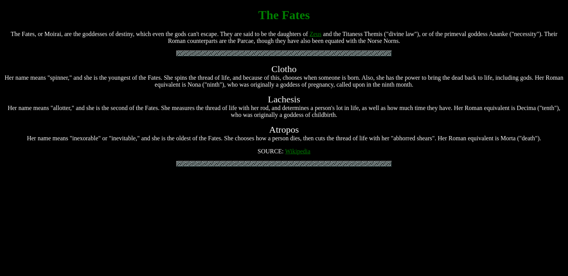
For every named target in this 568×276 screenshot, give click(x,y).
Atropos (284, 130)
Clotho (283, 69)
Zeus (315, 34)
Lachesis (284, 99)
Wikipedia (298, 151)
